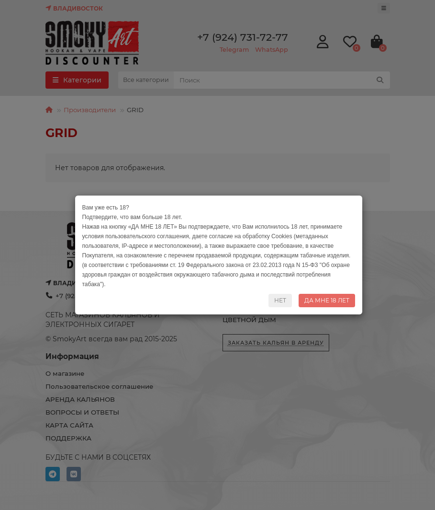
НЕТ (280, 300)
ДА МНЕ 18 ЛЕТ (326, 300)
